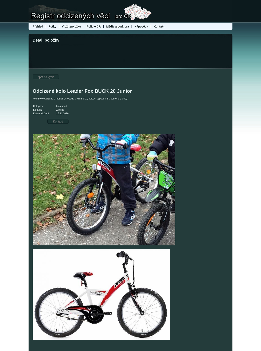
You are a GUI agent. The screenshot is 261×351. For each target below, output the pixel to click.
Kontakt (159, 26)
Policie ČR (94, 26)
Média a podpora (118, 26)
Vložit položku (71, 26)
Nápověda (141, 26)
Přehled (38, 26)
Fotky (52, 26)
